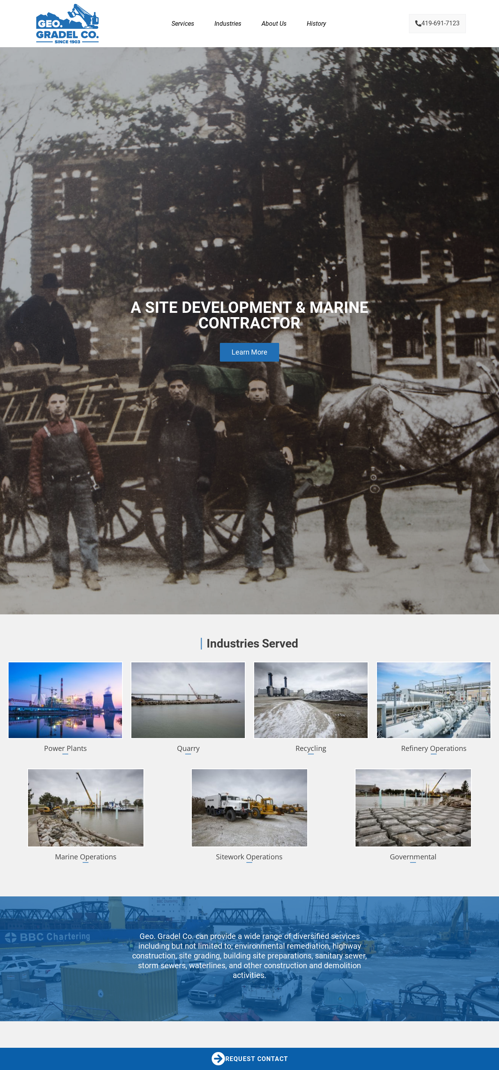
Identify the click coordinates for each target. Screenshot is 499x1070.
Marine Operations (86, 856)
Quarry (188, 748)
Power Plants (65, 748)
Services (183, 23)
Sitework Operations (249, 856)
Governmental (413, 856)
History (316, 23)
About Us (274, 23)
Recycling (311, 748)
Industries (227, 23)
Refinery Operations (434, 748)
